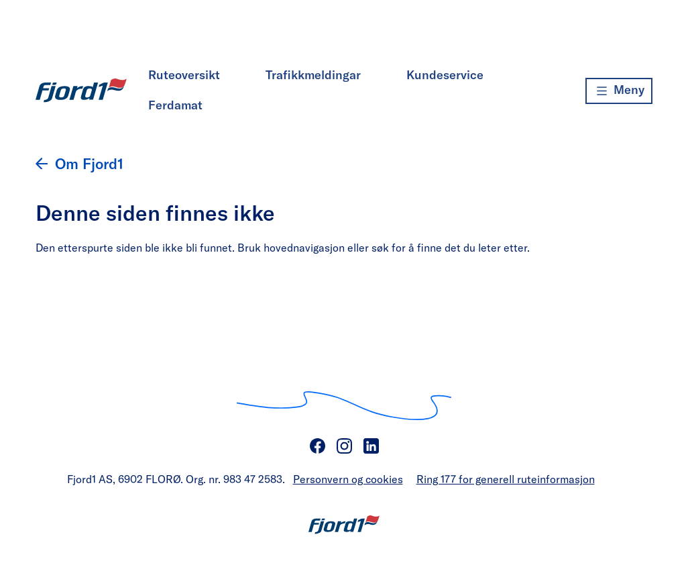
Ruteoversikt (184, 74)
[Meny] (618, 91)
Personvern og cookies (348, 478)
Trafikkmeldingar (313, 74)
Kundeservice (444, 74)
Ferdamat (175, 104)
